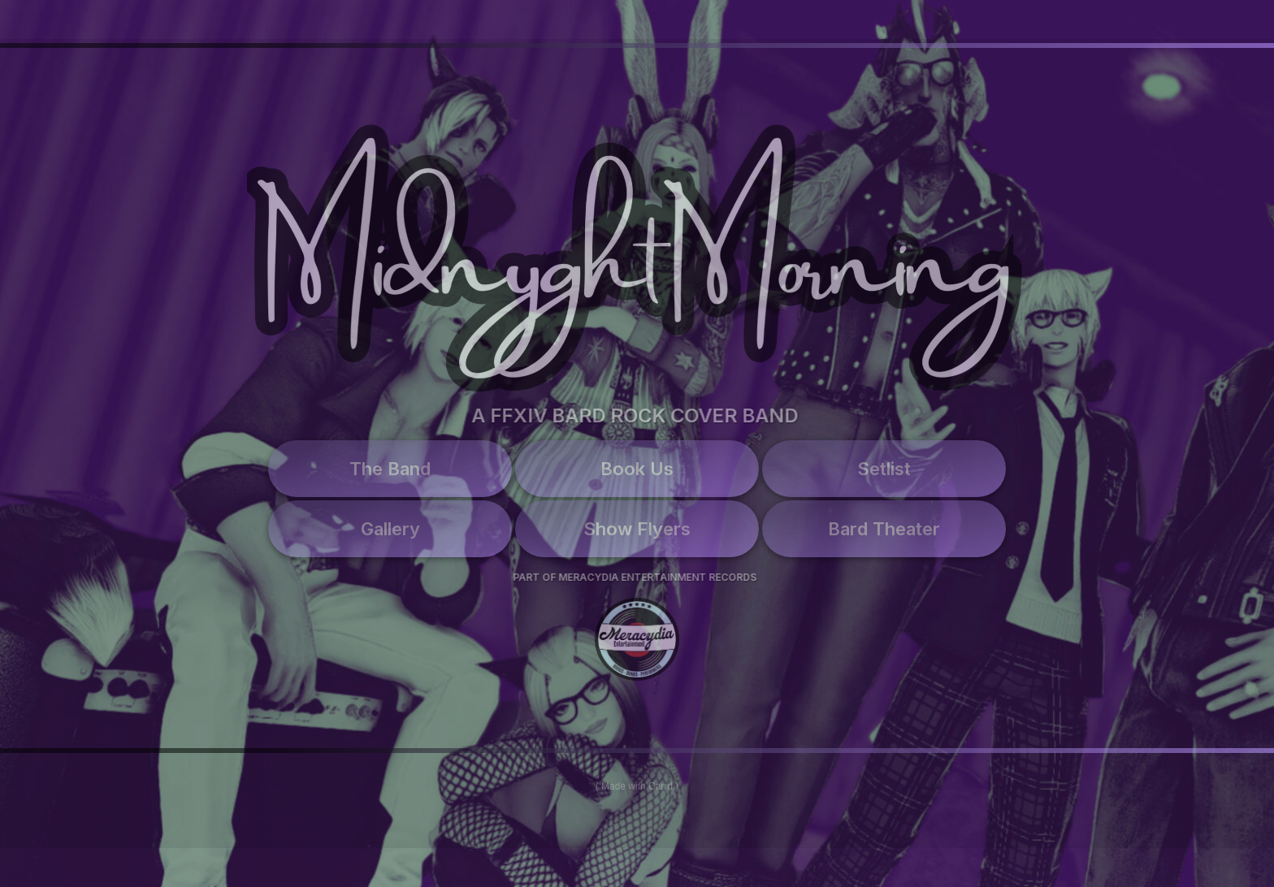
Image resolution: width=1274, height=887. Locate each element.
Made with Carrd (637, 786)
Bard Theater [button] (884, 528)
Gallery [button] (390, 528)
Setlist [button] (884, 468)
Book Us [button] (637, 468)
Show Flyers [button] (637, 528)
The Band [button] (390, 468)
